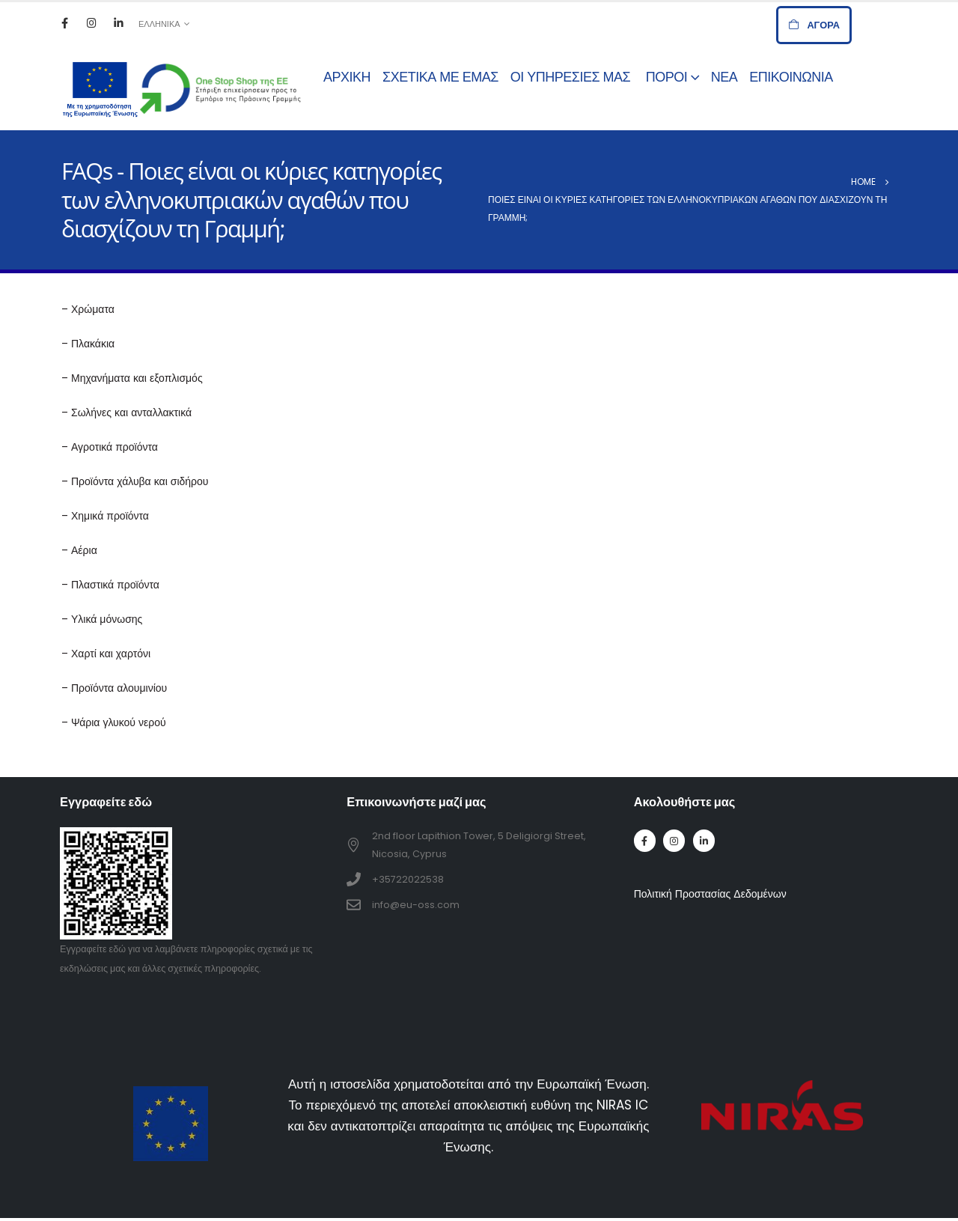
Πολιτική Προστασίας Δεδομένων (710, 893)
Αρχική (346, 76)
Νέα (724, 76)
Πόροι (667, 76)
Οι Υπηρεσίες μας (572, 76)
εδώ (117, 949)
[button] (814, 25)
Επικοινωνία (790, 76)
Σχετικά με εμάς (440, 76)
